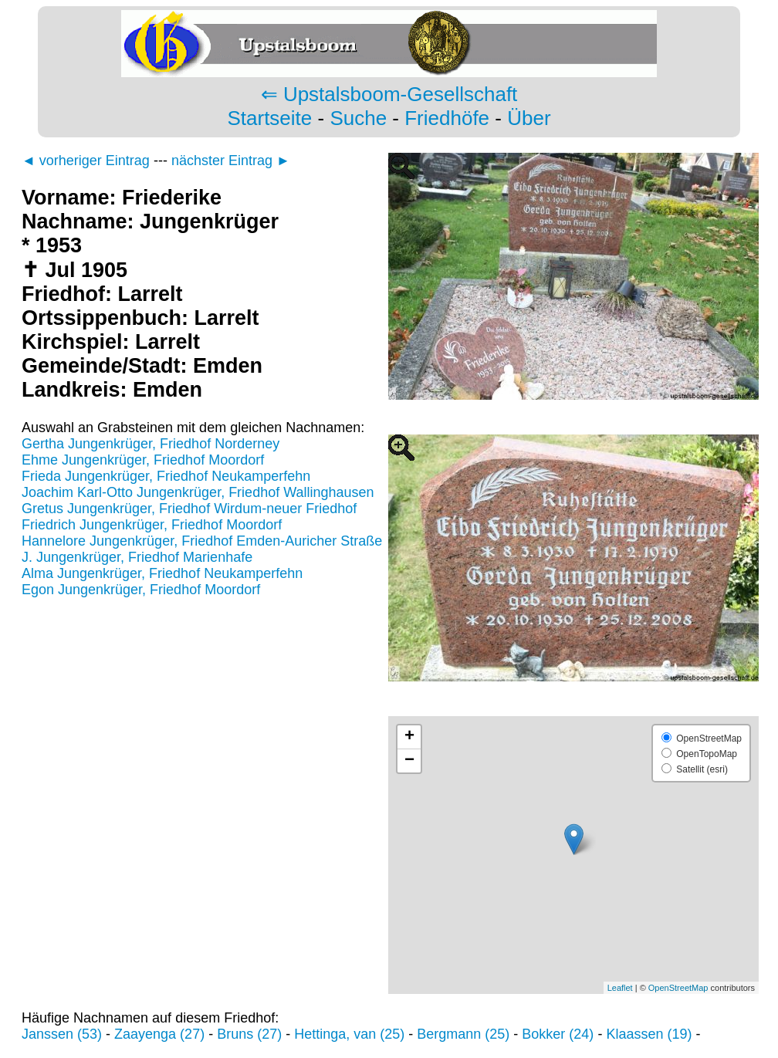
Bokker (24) (558, 1034)
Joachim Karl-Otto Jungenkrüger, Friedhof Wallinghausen (198, 492)
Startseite (269, 118)
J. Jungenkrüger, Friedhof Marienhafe (137, 557)
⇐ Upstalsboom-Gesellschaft (389, 94)
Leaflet (620, 987)
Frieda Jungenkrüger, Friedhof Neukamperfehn (166, 476)
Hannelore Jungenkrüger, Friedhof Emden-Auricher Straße (202, 541)
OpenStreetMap (678, 987)
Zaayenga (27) (159, 1034)
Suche (358, 118)
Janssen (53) (62, 1034)
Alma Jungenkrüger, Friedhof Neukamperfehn (162, 573)
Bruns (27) (249, 1034)
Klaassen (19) (649, 1034)
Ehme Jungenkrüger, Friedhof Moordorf (143, 460)
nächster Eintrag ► (230, 160)
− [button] (409, 760)
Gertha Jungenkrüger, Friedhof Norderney (150, 443)
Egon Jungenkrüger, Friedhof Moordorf (141, 589)
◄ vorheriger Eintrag (86, 160)
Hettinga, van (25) (349, 1034)
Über (528, 118)
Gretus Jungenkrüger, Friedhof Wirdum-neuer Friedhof (189, 508)
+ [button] (409, 737)
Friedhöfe (446, 118)
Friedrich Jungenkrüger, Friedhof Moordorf (152, 524)
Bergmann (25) (463, 1034)
